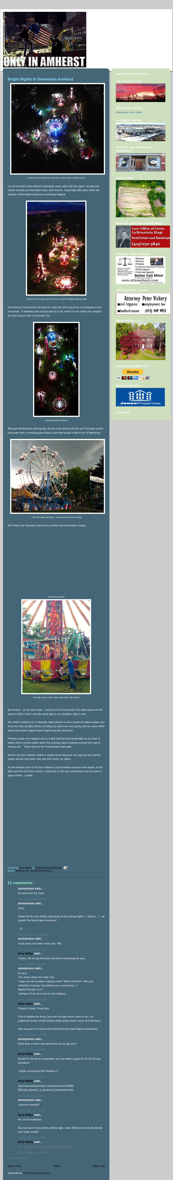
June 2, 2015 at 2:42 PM (32, 1110)
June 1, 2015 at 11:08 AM (32, 1034)
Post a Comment (17, 1158)
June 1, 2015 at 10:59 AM (32, 999)
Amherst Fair (22, 870)
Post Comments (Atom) (36, 1173)
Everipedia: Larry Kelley (129, 112)
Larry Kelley (25, 953)
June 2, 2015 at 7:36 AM (31, 1049)
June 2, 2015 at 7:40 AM (31, 1095)
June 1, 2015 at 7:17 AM (31, 949)
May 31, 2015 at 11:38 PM (33, 934)
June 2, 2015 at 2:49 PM (32, 1137)
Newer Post (14, 1166)
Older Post (99, 1166)
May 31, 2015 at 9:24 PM (32, 899)
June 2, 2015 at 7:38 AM (31, 1076)
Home (56, 1166)
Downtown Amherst (41, 870)
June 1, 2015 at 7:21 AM (31, 964)
